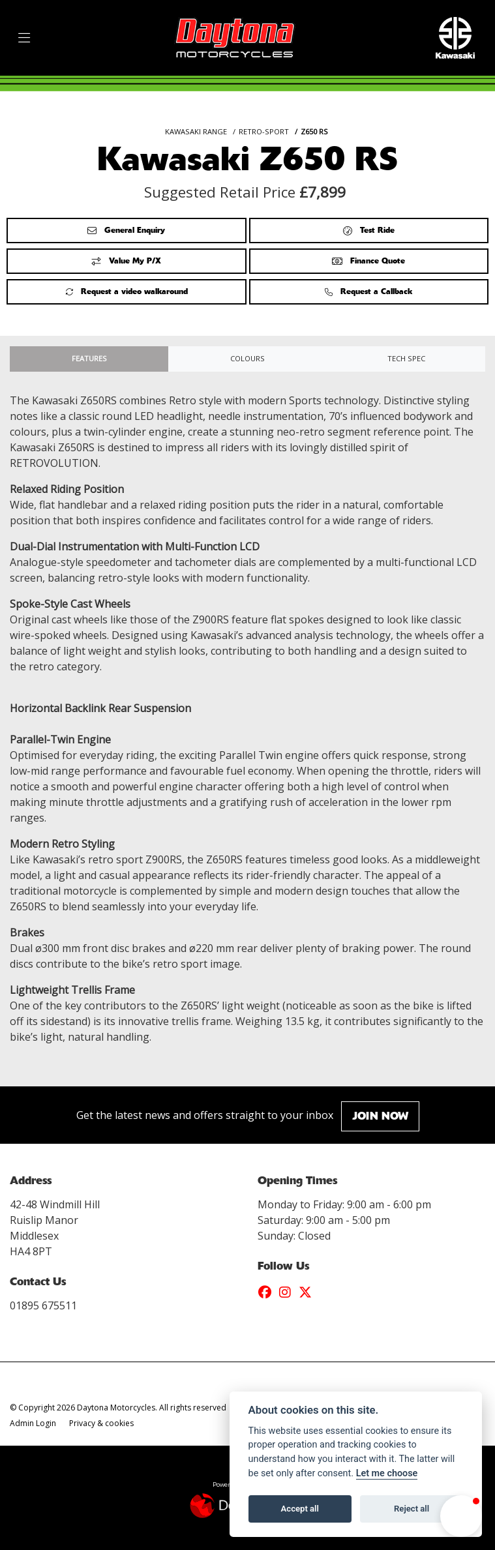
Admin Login (33, 1423)
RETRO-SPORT (264, 131)
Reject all (411, 1508)
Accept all (300, 1508)
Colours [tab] (247, 358)
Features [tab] (89, 358)
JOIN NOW (380, 1116)
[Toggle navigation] (24, 38)
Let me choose (387, 1473)
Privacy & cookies (101, 1423)
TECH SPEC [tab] (406, 358)
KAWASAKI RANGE (196, 131)
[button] (461, 1516)
